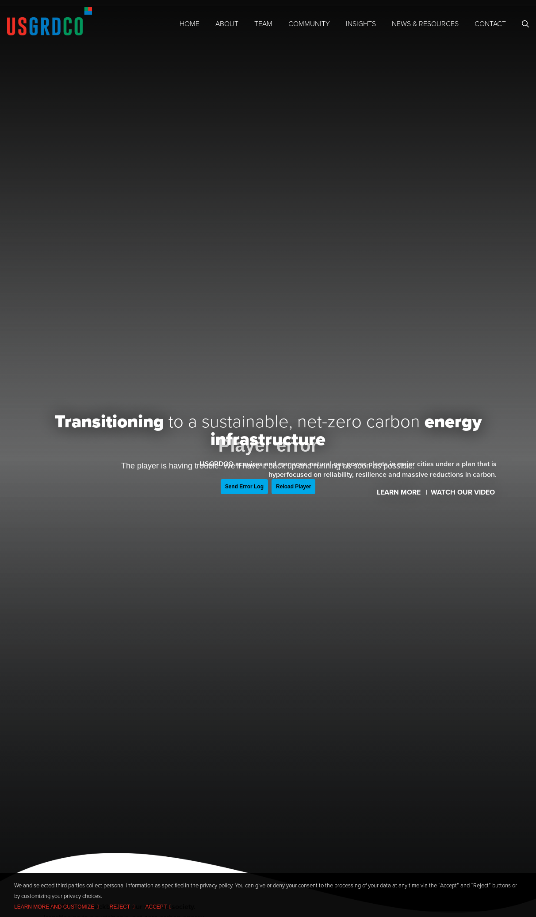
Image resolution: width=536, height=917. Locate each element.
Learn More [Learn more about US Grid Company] (399, 492)
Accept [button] (156, 907)
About (226, 23)
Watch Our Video (464, 492)
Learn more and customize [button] (54, 907)
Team (263, 23)
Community (309, 23)
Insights (361, 23)
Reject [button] (120, 907)
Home (189, 23)
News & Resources (425, 23)
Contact (490, 23)
